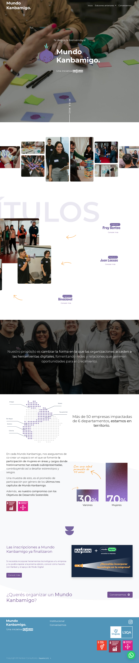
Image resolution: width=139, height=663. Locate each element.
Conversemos (120, 594)
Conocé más (14, 575)
